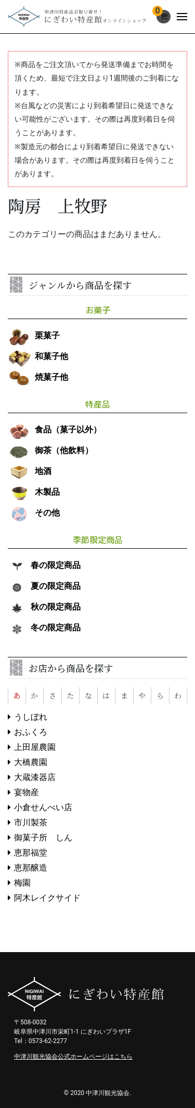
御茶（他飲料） (50, 450)
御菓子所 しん (43, 837)
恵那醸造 (30, 867)
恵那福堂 (30, 852)
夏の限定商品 (44, 586)
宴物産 (26, 792)
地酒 (29, 471)
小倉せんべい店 (43, 807)
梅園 (22, 882)
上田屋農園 (35, 747)
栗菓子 (34, 335)
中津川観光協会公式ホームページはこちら (73, 1056)
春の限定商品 (44, 565)
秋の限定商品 (44, 606)
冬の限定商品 (44, 627)
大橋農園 (30, 762)
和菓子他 (38, 356)
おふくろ (30, 732)
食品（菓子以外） (54, 429)
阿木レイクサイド (47, 897)
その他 (34, 512)
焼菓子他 (38, 377)
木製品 (34, 491)
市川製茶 (30, 822)
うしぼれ (30, 717)
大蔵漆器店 (35, 777)
